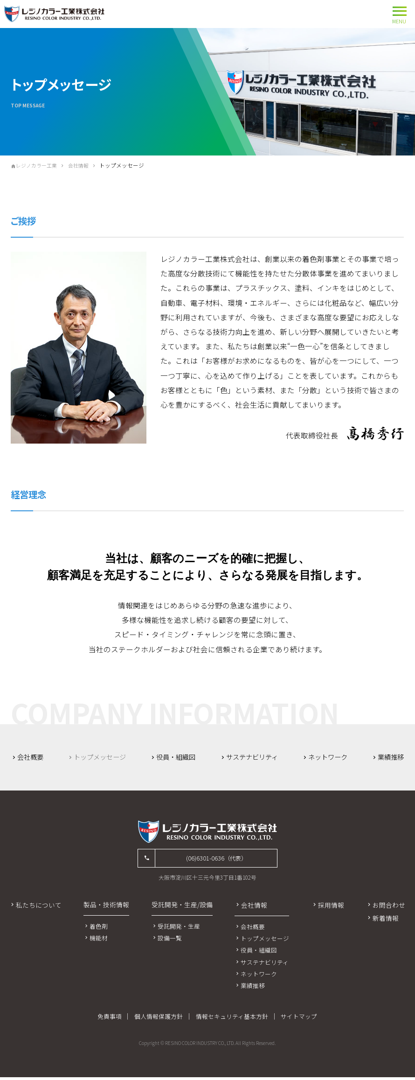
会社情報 (83, 165)
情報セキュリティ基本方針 (232, 1019)
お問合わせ (389, 907)
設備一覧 (170, 940)
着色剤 (99, 928)
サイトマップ (299, 1019)
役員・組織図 (177, 757)
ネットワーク (328, 757)
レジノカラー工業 (38, 165)
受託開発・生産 (179, 928)
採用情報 (331, 907)
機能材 (99, 940)
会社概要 (33, 757)
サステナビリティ (253, 757)
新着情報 (386, 920)
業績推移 (389, 757)
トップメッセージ (265, 940)
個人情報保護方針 (159, 1019)
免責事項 (109, 1019)
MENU (399, 13)
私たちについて (39, 907)
